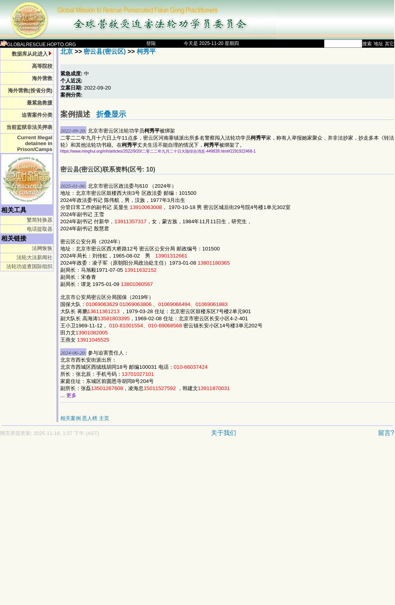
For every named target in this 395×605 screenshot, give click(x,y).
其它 (389, 44)
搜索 (367, 44)
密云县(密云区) (105, 51)
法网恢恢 (42, 248)
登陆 (151, 43)
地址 (378, 44)
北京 (66, 51)
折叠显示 (111, 114)
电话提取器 (39, 229)
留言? (386, 432)
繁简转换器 (39, 220)
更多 (71, 395)
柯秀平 (146, 51)
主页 (104, 418)
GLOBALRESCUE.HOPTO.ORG (38, 44)
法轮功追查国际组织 (29, 266)
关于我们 (223, 432)
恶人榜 (89, 418)
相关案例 (70, 418)
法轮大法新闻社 (34, 257)
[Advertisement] (74, 525)
